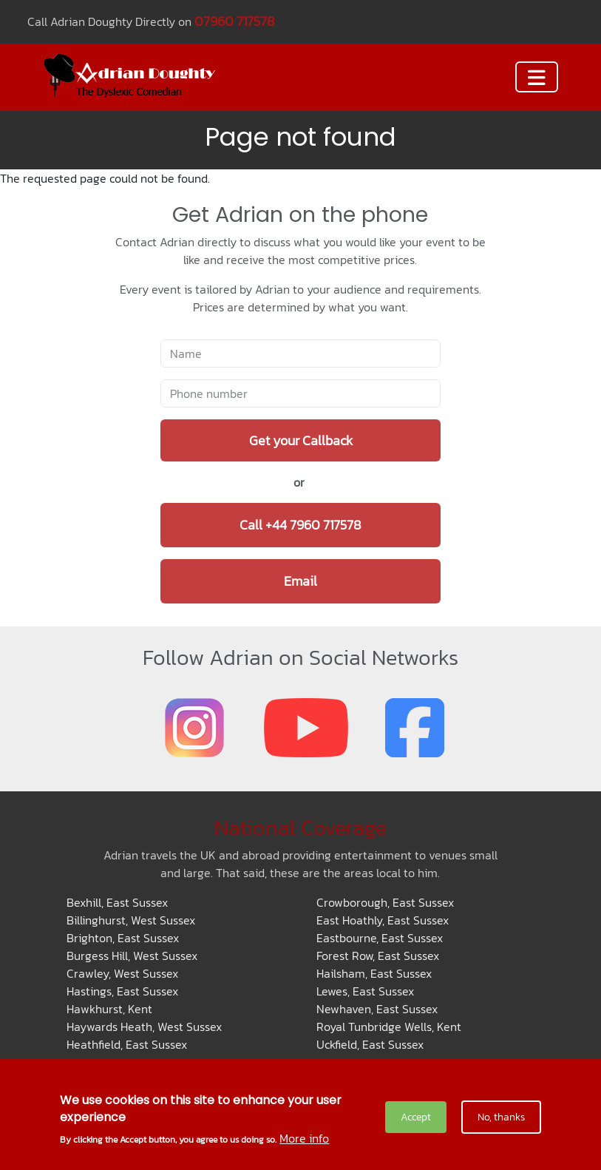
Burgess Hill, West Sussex (132, 955)
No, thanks (501, 1117)
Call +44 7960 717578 (300, 525)
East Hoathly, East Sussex (382, 920)
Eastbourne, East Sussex (379, 938)
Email (300, 581)
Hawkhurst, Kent (109, 1009)
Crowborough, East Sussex (385, 902)
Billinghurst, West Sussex (131, 920)
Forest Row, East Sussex (377, 955)
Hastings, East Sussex (122, 991)
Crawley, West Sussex (122, 973)
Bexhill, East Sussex (117, 902)
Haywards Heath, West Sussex (144, 1026)
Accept (416, 1117)
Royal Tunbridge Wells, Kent (388, 1026)
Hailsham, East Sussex (374, 973)
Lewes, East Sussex (365, 991)
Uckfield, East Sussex (370, 1044)
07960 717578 (234, 21)
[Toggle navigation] (536, 76)
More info (304, 1138)
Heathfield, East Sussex (127, 1044)
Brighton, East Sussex (123, 938)
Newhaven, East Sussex (377, 1009)
